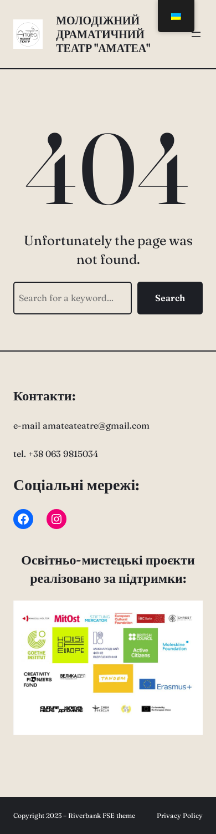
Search (170, 297)
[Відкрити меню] (196, 34)
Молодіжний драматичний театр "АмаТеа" (103, 34)
